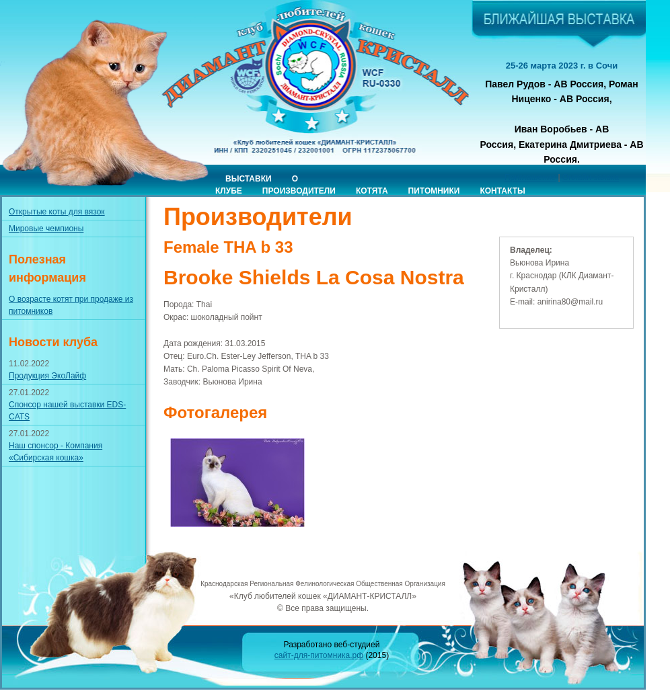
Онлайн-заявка (590, 177)
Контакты (502, 191)
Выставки (248, 179)
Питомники (434, 191)
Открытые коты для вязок (57, 211)
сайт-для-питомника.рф (318, 655)
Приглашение (530, 177)
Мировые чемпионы (46, 228)
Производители (299, 191)
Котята (372, 191)
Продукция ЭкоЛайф (47, 375)
